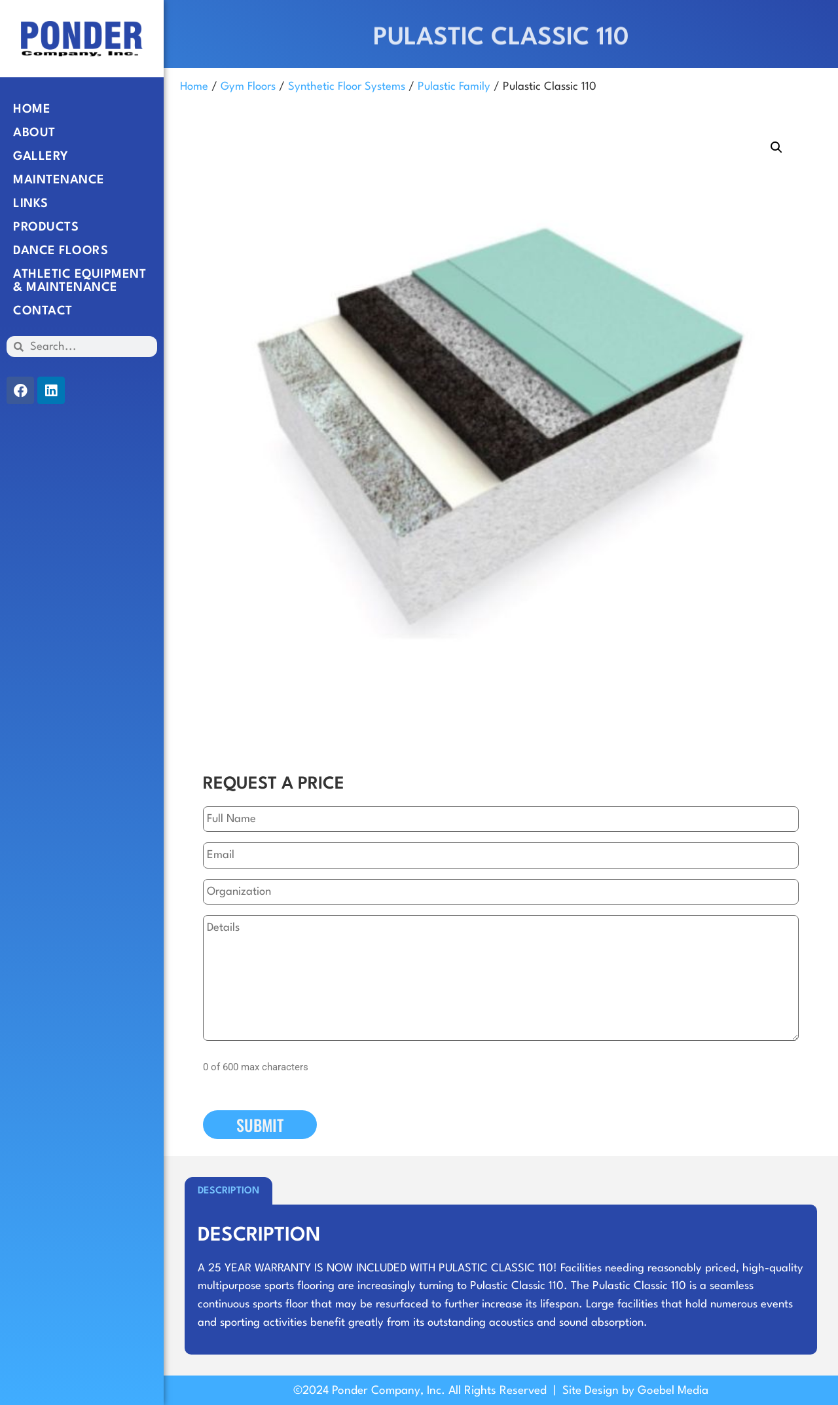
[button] (776, 147)
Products (46, 227)
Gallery (41, 156)
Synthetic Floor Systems (346, 86)
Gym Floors (248, 86)
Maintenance (59, 180)
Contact (43, 311)
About (34, 133)
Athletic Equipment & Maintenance (79, 281)
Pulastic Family (454, 86)
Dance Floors (60, 251)
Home (31, 109)
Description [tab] (228, 1191)
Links (30, 204)
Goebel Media (673, 1390)
